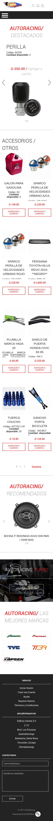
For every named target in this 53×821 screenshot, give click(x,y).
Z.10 (26, 725)
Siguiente (36, 466)
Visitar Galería (26, 588)
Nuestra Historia (26, 701)
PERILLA (16, 46)
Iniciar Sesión (26, 688)
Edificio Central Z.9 (26, 721)
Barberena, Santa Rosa (26, 738)
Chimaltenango (26, 747)
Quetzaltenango (26, 734)
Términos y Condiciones (26, 705)
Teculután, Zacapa (26, 742)
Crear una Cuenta (26, 692)
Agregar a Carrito (14, 212)
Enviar (12, 798)
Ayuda (26, 696)
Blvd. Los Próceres (26, 729)
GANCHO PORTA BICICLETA (39, 422)
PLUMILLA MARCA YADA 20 (13, 344)
